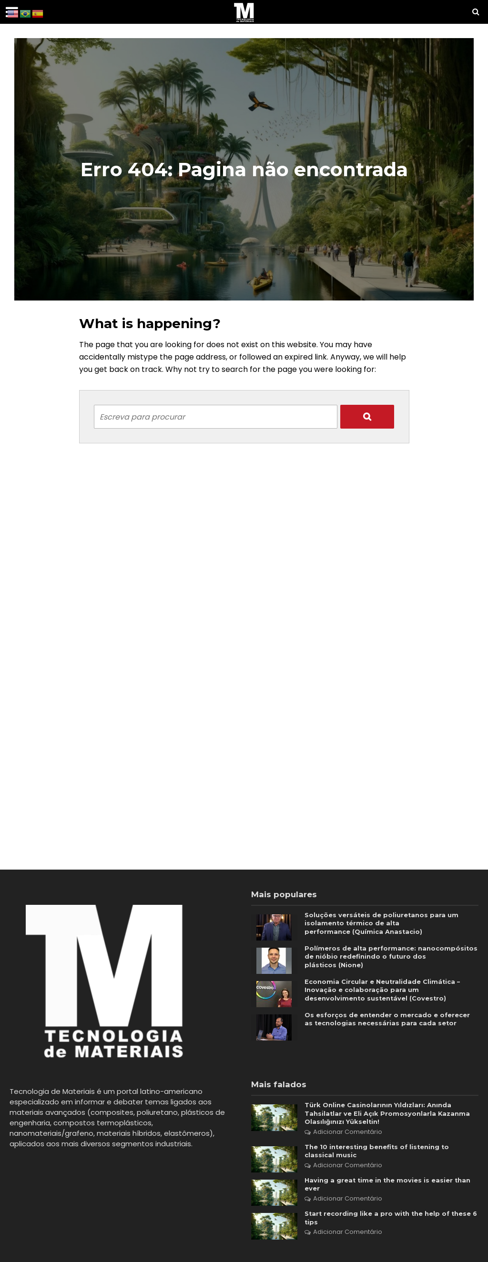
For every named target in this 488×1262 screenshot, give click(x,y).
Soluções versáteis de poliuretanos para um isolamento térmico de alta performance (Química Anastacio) (385, 924)
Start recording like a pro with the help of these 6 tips (381, 1223)
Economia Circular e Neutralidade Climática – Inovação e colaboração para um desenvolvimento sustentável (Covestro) (386, 991)
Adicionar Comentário (347, 1134)
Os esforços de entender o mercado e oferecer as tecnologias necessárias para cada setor (390, 1024)
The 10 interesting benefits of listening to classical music (381, 1154)
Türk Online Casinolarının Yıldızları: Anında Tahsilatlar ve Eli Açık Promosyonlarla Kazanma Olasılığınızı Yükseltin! (390, 1114)
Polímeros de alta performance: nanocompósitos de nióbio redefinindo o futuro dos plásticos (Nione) (379, 957)
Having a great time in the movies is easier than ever (391, 1189)
